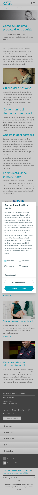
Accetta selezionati (19, 282)
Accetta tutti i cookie (19, 288)
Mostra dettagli (10, 275)
